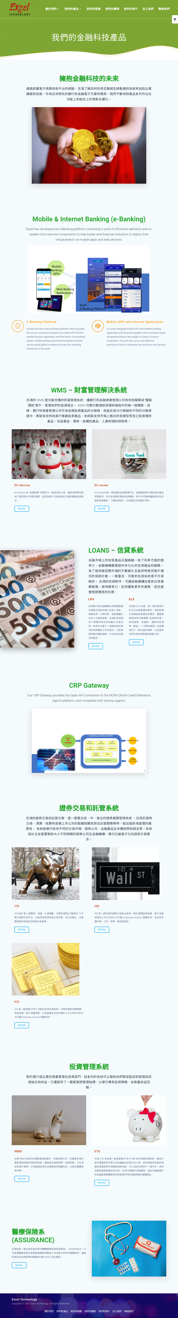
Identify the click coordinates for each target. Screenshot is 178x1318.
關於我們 (51, 9)
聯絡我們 (164, 9)
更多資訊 (22, 508)
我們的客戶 (131, 9)
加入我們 (148, 9)
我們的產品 (71, 9)
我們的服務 (94, 9)
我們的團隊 (112, 9)
